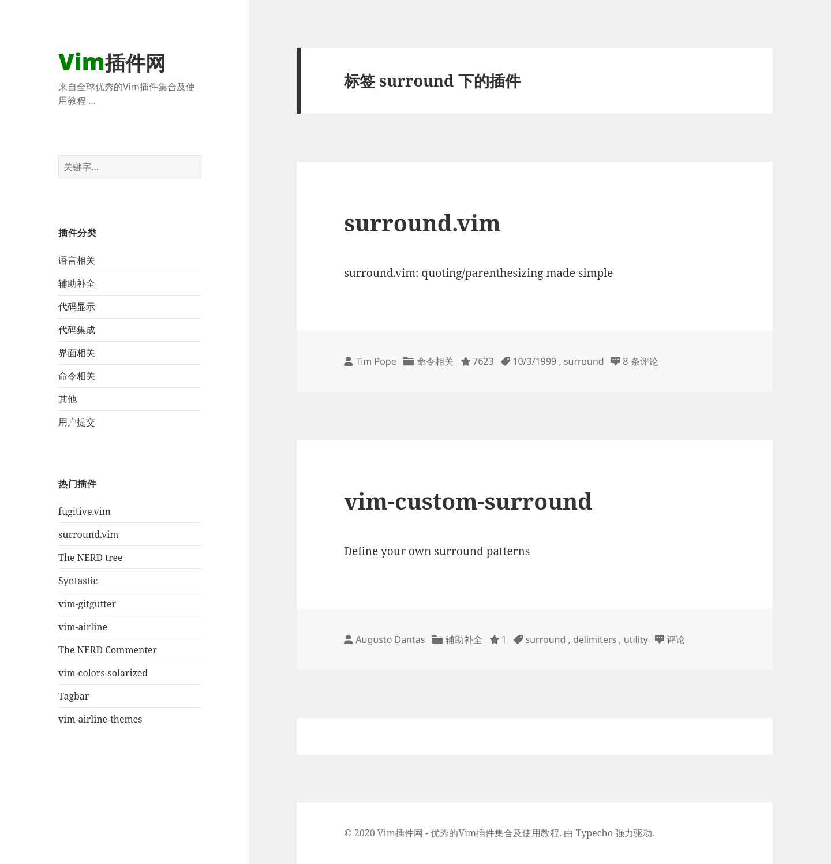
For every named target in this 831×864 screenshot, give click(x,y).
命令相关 (76, 375)
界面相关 (76, 352)
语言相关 (76, 260)
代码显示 (76, 306)
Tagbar (73, 696)
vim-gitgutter (87, 603)
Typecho (594, 832)
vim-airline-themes (100, 719)
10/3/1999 (534, 361)
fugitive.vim (84, 511)
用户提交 (76, 422)
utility (636, 639)
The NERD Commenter (107, 650)
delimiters (594, 639)
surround (584, 361)
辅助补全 (76, 283)
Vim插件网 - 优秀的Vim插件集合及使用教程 (468, 832)
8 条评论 (640, 361)
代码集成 (76, 329)
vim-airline (82, 626)
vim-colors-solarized (103, 673)
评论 (676, 639)
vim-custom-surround (468, 500)
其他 (67, 398)
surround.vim (88, 534)
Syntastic (78, 580)
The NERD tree (90, 557)
